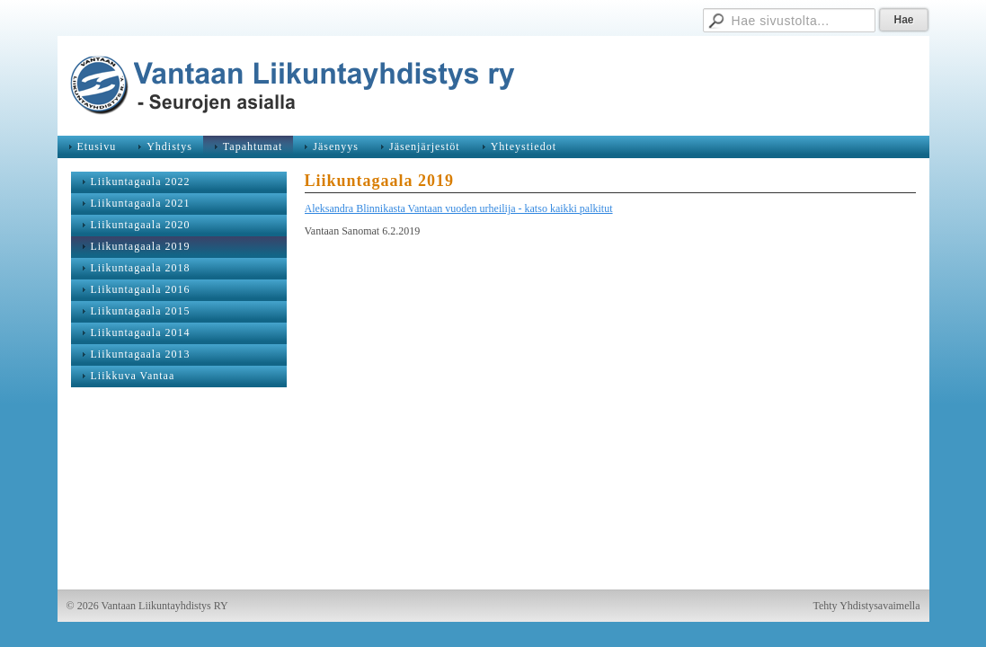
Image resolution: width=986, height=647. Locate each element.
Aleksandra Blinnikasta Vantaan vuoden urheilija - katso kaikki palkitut (459, 208)
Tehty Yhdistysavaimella (866, 605)
